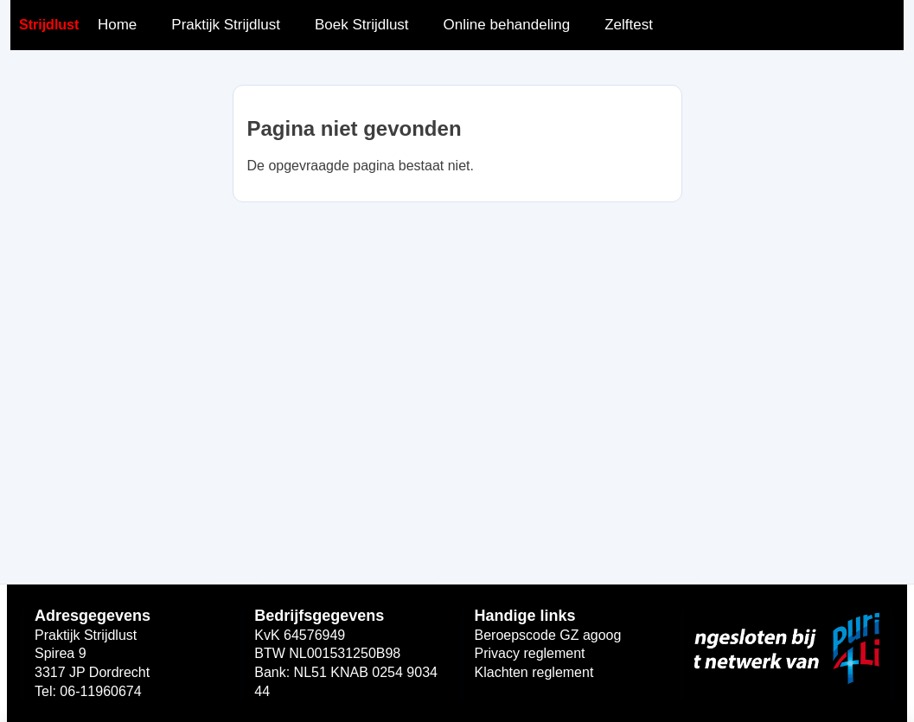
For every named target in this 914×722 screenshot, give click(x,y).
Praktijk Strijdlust (225, 24)
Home (117, 24)
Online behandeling (507, 24)
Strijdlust (49, 24)
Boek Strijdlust (362, 24)
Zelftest (628, 24)
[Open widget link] (786, 648)
